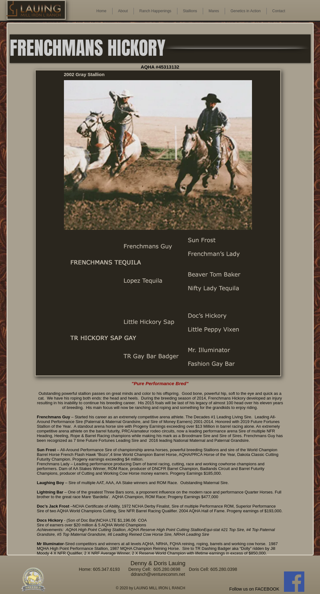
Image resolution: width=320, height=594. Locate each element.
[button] (214, 11)
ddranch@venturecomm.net (158, 574)
